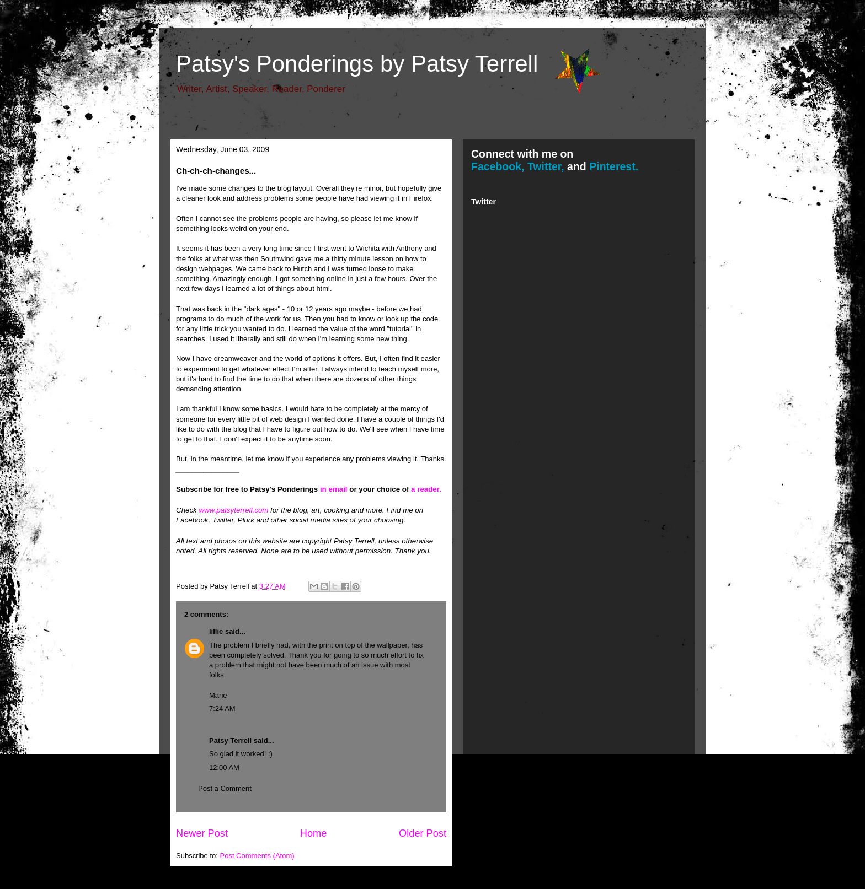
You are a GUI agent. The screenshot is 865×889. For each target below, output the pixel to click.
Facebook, (497, 166)
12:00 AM (224, 767)
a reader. (426, 489)
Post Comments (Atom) (257, 856)
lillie (216, 631)
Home (313, 833)
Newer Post (202, 833)
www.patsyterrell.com (233, 510)
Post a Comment (225, 788)
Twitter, (545, 166)
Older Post (422, 833)
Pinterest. (613, 166)
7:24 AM (222, 708)
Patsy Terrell (230, 740)
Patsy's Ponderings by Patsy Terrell (357, 64)
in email (334, 489)
